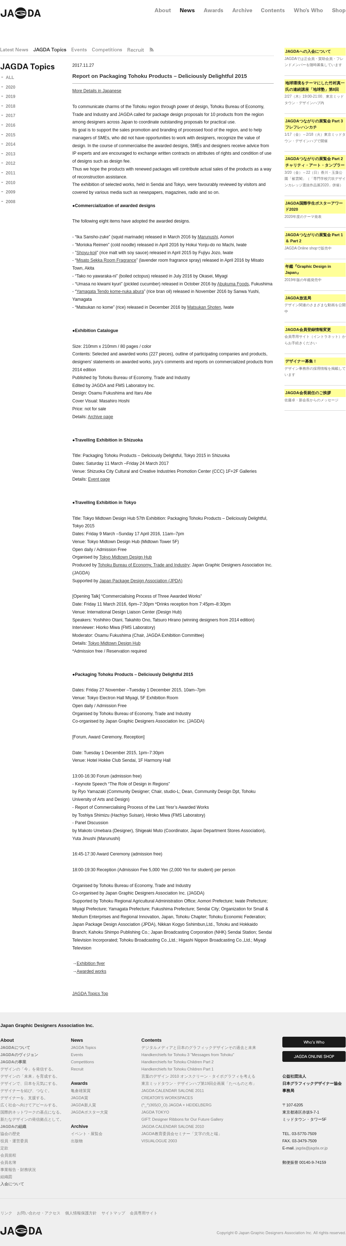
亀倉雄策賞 (81, 1090)
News (77, 1040)
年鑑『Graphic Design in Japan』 (308, 269)
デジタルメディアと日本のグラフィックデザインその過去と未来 (198, 1047)
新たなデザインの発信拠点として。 (32, 1119)
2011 (10, 173)
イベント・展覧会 (87, 1133)
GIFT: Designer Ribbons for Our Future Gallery (182, 1119)
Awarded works (91, 971)
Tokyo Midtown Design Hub (125, 557)
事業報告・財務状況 (18, 1169)
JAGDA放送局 (298, 298)
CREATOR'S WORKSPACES (167, 1098)
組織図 (6, 1177)
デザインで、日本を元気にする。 (30, 1083)
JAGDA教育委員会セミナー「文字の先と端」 (181, 1133)
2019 (10, 96)
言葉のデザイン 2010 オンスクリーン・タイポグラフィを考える (198, 1076)
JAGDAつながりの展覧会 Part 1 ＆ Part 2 (314, 238)
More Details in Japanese (96, 90)
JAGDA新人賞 (83, 1105)
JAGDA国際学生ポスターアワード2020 (314, 206)
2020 (10, 87)
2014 (10, 144)
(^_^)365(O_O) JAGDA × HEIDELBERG (176, 1105)
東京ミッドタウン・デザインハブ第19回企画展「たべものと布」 (198, 1083)
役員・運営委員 (14, 1141)
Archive (79, 1126)
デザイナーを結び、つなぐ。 (26, 1090)
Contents (151, 1040)
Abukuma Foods (233, 283)
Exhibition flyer (91, 963)
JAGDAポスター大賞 (89, 1112)
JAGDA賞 (79, 1098)
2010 (10, 182)
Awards (79, 1083)
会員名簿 (8, 1162)
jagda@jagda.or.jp (312, 1148)
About (7, 1040)
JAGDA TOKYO (155, 1112)
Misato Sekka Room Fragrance (106, 260)
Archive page (100, 416)
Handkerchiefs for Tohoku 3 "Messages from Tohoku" (187, 1055)
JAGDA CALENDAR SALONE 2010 (172, 1126)
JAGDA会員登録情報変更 (308, 329)
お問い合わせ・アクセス (38, 1213)
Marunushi (207, 236)
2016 (10, 125)
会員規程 (8, 1155)
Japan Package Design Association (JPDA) (140, 580)
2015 (10, 134)
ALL (10, 77)
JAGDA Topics (83, 1047)
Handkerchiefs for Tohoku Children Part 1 (177, 1069)
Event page (99, 479)
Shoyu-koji (86, 252)
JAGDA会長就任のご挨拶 (308, 393)
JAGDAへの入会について (308, 51)
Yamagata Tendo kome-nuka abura (110, 291)
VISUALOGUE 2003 (159, 1141)
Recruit (77, 1069)
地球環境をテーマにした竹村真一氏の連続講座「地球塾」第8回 (315, 86)
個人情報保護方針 (81, 1213)
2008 (10, 201)
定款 (4, 1148)
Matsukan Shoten (204, 307)
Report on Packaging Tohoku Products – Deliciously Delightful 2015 (159, 76)
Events (77, 1055)
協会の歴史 (10, 1133)
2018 (10, 106)
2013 (10, 154)
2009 (10, 192)
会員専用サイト (144, 1213)
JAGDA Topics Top (90, 993)
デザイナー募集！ (301, 361)
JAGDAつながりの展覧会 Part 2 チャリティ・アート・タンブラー (315, 162)
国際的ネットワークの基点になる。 (32, 1112)
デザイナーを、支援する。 (24, 1098)
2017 (10, 115)
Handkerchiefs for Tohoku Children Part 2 (177, 1062)
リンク (6, 1213)
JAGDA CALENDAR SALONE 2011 (172, 1090)
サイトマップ (113, 1213)
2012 (10, 163)
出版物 (77, 1141)
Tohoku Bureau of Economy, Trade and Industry (144, 565)
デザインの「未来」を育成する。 (30, 1076)
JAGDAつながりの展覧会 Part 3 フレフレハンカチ (314, 124)
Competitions (82, 1062)
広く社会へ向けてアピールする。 (30, 1105)
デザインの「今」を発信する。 (28, 1069)
